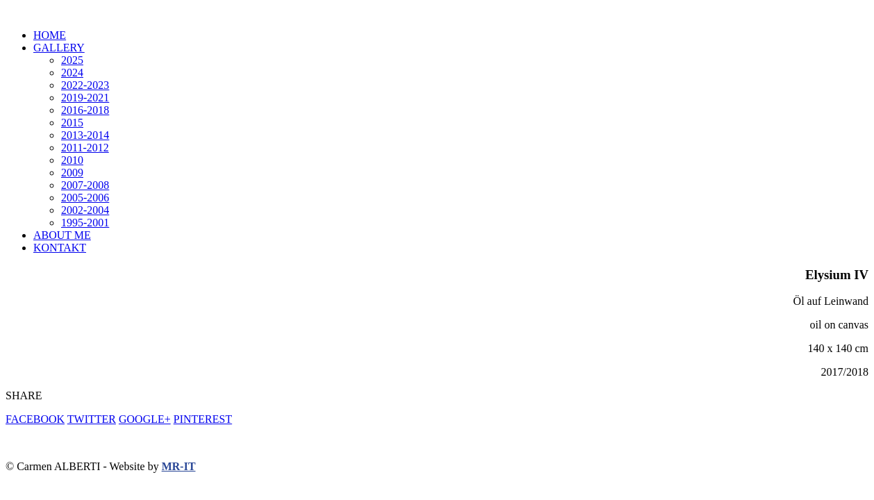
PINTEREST (203, 419)
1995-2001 (85, 222)
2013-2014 (85, 135)
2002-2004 (85, 210)
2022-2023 (85, 85)
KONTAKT (59, 247)
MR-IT (179, 466)
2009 (72, 172)
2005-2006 (85, 197)
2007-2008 (85, 185)
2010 (72, 160)
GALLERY (59, 47)
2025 (72, 60)
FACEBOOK (35, 419)
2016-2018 (85, 110)
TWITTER (91, 419)
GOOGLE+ (145, 419)
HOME (49, 35)
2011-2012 (85, 147)
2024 (72, 72)
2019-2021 (85, 97)
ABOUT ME (62, 235)
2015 (72, 122)
